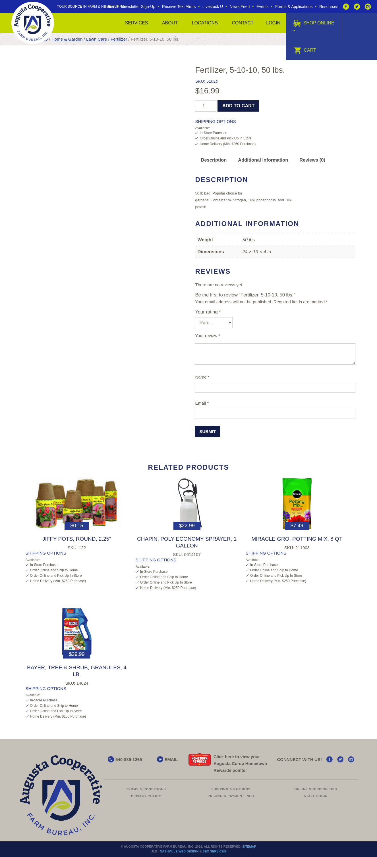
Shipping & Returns (230, 789)
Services (136, 22)
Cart (305, 50)
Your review (207, 335)
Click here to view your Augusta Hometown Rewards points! (240, 763)
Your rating (208, 311)
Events (262, 6)
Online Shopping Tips (315, 789)
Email (202, 403)
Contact (242, 22)
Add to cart (238, 105)
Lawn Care (96, 39)
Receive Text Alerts (179, 6)
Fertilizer (119, 39)
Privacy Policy (146, 796)
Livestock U (212, 6)
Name (202, 377)
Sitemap (249, 846)
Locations (205, 22)
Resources (328, 6)
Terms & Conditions (146, 789)
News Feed (240, 6)
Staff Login (316, 796)
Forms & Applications (294, 6)
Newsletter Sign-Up (138, 6)
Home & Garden (67, 39)
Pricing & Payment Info (231, 796)
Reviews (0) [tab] (312, 159)
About (170, 22)
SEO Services (214, 851)
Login (273, 22)
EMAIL (171, 759)
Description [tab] (214, 159)
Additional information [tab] (263, 159)
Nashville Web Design (179, 851)
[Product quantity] (205, 106)
